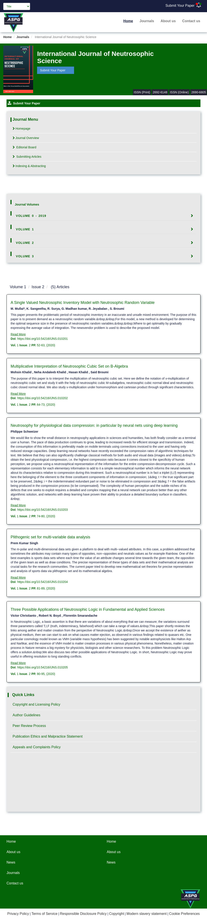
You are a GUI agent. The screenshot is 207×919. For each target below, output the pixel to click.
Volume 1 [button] (25, 229)
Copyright (116, 914)
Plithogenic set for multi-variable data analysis (50, 537)
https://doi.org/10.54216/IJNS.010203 (42, 509)
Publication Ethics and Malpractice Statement (48, 736)
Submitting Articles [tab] (27, 156)
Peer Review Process (29, 726)
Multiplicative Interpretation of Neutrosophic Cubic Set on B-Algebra (69, 366)
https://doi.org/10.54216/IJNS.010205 (42, 667)
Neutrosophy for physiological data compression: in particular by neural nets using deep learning (94, 425)
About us (168, 21)
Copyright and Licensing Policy (36, 704)
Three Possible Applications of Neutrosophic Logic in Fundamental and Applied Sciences (88, 609)
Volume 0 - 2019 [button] (31, 216)
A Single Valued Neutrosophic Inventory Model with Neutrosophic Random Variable (83, 302)
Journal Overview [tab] (26, 138)
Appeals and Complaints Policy (37, 747)
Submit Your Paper (179, 5)
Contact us (191, 21)
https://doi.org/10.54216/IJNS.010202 (42, 398)
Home (128, 21)
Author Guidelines (26, 715)
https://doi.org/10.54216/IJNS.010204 (42, 582)
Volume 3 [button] (25, 256)
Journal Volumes (27, 204)
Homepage (22, 128)
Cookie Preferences (184, 914)
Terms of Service (44, 914)
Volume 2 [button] (25, 242)
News (11, 862)
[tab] (103, 215)
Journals (146, 21)
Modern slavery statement (147, 914)
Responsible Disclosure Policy (83, 914)
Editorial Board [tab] (24, 147)
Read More (18, 334)
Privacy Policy (18, 914)
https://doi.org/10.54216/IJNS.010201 (42, 338)
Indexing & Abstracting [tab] (29, 166)
